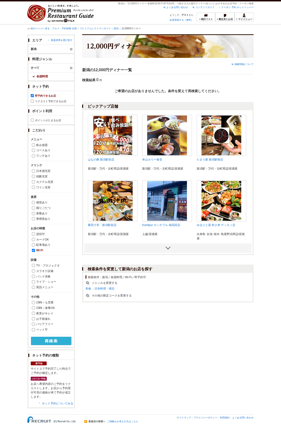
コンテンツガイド (205, 7)
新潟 (116, 28)
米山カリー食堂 (152, 159)
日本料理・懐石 (105, 288)
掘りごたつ (43, 208)
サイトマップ (184, 417)
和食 (88, 288)
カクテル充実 (44, 182)
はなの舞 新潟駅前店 (101, 159)
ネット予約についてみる (57, 403)
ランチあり (43, 155)
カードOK (42, 239)
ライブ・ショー (46, 281)
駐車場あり (43, 244)
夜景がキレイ (44, 313)
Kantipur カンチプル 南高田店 (161, 225)
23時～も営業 (45, 302)
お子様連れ (43, 319)
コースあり (43, 150)
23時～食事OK (45, 308)
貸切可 (40, 234)
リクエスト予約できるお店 (50, 101)
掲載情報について (244, 64)
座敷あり (42, 213)
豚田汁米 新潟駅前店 (102, 225)
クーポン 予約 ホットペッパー (237, 7)
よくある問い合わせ (177, 7)
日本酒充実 (43, 171)
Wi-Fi (39, 250)
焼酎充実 (42, 176)
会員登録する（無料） (181, 20)
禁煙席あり (43, 219)
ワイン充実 (43, 187)
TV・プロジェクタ (48, 265)
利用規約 (225, 417)
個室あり (42, 202)
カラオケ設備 (44, 271)
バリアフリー (44, 324)
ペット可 (42, 329)
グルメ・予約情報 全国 (64, 28)
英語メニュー (44, 287)
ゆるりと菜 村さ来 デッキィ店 (216, 225)
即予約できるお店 (45, 95)
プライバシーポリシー (205, 417)
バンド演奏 (43, 276)
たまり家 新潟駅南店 (210, 159)
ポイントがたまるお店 (48, 120)
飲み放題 (42, 145)
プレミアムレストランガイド (95, 28)
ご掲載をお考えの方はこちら (122, 421)
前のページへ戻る (40, 28)
